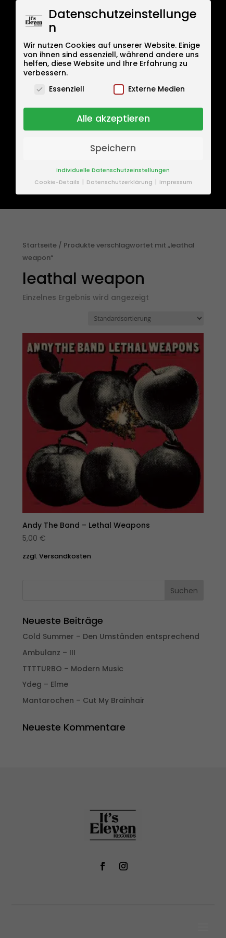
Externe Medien (149, 89)
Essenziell (59, 89)
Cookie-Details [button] (57, 182)
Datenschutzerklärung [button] (120, 182)
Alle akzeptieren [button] (113, 118)
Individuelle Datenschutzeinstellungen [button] (113, 170)
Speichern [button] (113, 148)
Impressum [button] (175, 182)
